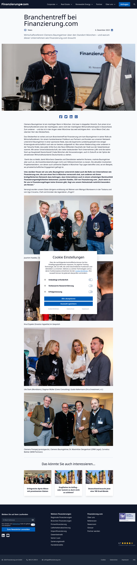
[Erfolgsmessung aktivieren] (91, 291)
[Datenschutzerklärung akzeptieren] (33, 524)
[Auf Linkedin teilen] (71, 117)
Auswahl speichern (68, 304)
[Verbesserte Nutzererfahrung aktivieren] (91, 285)
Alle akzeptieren (68, 298)
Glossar (90, 527)
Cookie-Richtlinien (81, 271)
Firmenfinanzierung (59, 524)
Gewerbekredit (57, 534)
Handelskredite (57, 545)
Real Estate (66, 4)
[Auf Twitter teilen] (65, 117)
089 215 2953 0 (33, 560)
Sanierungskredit (58, 541)
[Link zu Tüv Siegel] (127, 517)
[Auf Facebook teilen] (60, 117)
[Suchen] (134, 4)
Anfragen (124, 4)
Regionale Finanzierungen (61, 517)
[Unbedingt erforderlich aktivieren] (91, 279)
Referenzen (92, 521)
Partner (99, 4)
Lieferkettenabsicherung (61, 527)
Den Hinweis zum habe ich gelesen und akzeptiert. (16, 524)
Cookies (103, 560)
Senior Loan (55, 538)
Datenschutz (16, 524)
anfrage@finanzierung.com (52, 560)
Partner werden (93, 531)
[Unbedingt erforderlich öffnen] (45, 280)
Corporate (52, 4)
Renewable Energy (84, 4)
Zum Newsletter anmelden (18, 529)
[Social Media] (3, 535)
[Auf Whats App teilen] (76, 117)
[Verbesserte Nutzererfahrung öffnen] (45, 286)
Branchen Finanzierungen (61, 521)
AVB (134, 560)
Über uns (110, 4)
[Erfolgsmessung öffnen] (45, 292)
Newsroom (91, 524)
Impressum (125, 560)
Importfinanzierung (59, 531)
